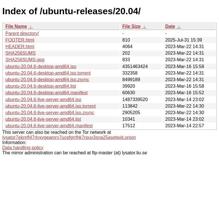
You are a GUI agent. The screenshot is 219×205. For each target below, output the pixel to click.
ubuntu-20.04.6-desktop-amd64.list (40, 86)
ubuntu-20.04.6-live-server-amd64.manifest (49, 125)
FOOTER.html (19, 40)
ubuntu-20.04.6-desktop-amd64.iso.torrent (48, 73)
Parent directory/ (22, 33)
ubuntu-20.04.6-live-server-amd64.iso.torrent (50, 106)
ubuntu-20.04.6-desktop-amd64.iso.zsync (47, 79)
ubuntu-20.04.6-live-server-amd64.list (43, 119)
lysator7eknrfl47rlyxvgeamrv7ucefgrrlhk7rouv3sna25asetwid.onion (69, 137)
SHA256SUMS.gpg (24, 59)
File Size (131, 26)
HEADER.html (19, 46)
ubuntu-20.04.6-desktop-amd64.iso (40, 66)
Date (170, 26)
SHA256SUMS (20, 53)
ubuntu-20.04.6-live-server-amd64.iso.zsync (49, 112)
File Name (16, 26)
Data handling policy (22, 147)
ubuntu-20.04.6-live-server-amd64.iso (43, 99)
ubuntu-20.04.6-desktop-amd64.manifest (46, 92)
